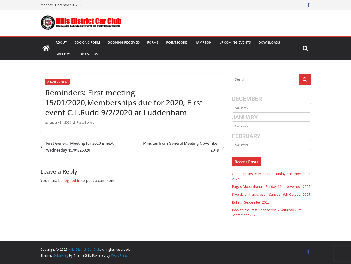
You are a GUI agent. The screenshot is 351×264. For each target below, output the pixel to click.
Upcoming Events (235, 42)
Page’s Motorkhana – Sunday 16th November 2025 (271, 186)
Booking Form (87, 42)
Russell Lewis (85, 122)
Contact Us (87, 53)
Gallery (63, 53)
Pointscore (176, 42)
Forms (153, 42)
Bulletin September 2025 (251, 202)
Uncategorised (57, 81)
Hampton (203, 42)
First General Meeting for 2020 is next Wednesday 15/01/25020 (77, 147)
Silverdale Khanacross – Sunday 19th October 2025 (271, 194)
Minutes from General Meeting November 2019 (184, 147)
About (61, 42)
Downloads (269, 42)
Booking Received (124, 42)
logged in (72, 180)
